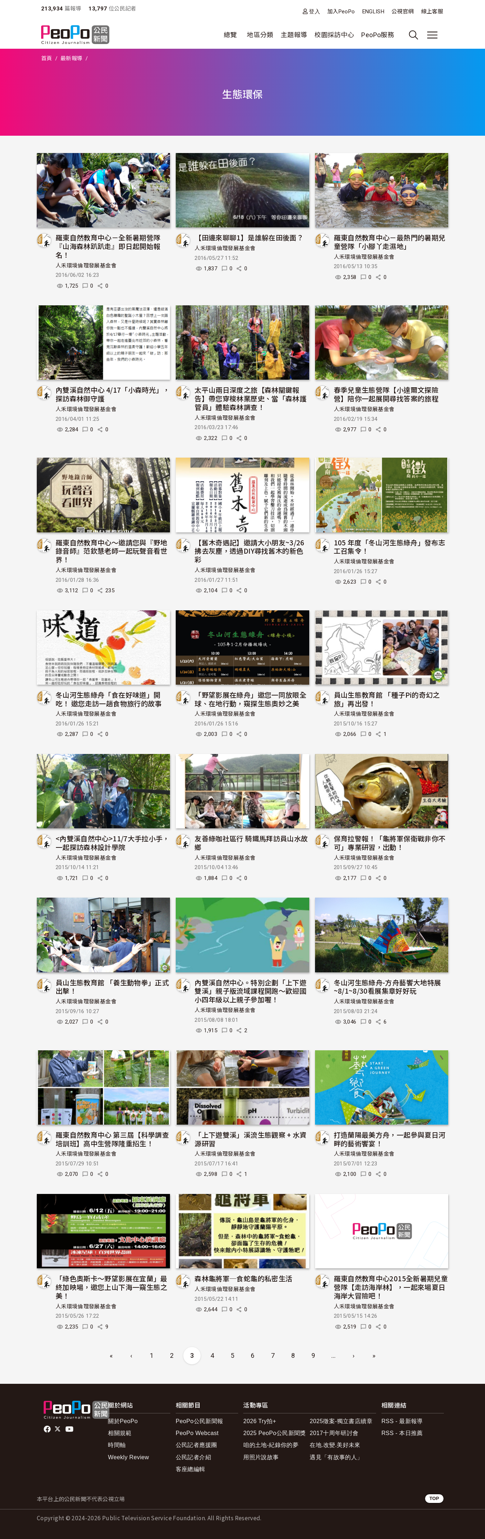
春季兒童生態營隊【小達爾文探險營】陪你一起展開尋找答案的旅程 (386, 394)
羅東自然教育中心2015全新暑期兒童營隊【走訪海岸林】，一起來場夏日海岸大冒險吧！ (391, 1286)
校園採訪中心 (334, 35)
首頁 (46, 58)
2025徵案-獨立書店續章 (341, 1421)
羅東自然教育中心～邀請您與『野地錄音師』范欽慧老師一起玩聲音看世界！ (111, 550)
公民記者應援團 (196, 1445)
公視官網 (403, 11)
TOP (434, 1498)
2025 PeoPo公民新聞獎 (274, 1433)
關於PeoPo (123, 1421)
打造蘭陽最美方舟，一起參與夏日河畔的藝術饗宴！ (390, 1139)
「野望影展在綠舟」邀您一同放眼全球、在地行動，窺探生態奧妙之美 (250, 699)
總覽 (230, 35)
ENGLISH (373, 11)
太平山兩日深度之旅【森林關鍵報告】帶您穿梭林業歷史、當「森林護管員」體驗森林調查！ (250, 398)
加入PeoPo (341, 11)
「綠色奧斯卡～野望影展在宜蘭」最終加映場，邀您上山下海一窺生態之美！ (111, 1286)
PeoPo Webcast (197, 1433)
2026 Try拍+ (259, 1421)
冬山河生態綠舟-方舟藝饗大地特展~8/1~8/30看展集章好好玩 (387, 986)
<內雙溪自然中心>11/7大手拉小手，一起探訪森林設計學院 (113, 842)
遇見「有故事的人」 (336, 1457)
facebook (48, 1429)
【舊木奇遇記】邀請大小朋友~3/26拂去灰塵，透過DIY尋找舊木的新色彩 (249, 550)
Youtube (70, 1429)
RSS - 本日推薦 (402, 1433)
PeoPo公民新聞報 (199, 1421)
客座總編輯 (190, 1469)
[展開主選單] (432, 35)
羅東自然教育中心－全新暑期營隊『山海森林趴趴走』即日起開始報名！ (108, 246)
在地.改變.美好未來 (335, 1445)
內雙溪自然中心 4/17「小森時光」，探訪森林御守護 (113, 394)
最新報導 (71, 58)
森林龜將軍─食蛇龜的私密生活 (243, 1278)
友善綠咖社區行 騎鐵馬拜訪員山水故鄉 (251, 842)
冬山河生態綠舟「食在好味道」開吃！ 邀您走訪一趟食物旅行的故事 (109, 699)
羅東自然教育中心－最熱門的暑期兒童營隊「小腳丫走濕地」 (390, 241)
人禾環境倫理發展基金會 (86, 265)
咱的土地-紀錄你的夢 (270, 1445)
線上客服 (432, 11)
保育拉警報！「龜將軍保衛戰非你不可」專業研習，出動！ (390, 842)
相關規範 (119, 1433)
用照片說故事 (261, 1457)
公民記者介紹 (193, 1457)
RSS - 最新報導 (402, 1421)
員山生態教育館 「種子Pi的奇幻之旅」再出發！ (387, 699)
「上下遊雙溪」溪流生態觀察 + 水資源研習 (250, 1139)
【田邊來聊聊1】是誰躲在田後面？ (249, 237)
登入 (314, 11)
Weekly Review (128, 1457)
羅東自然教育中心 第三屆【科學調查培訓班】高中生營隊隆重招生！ (112, 1139)
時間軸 (117, 1445)
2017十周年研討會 (334, 1433)
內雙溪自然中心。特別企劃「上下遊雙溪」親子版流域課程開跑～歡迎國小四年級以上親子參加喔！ (250, 990)
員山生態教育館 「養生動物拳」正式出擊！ (112, 986)
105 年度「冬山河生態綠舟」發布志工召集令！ (389, 546)
